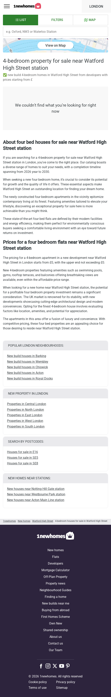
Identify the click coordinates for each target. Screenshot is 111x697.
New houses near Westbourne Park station (36, 494)
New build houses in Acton (25, 373)
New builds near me (55, 603)
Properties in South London (26, 426)
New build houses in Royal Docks (30, 378)
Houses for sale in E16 (22, 452)
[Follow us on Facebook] (42, 665)
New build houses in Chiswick (27, 367)
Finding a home (55, 597)
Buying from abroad (55, 610)
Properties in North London (25, 409)
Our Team (55, 650)
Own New (55, 623)
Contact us (55, 643)
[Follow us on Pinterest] (69, 666)
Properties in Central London (26, 404)
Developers (55, 563)
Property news (55, 583)
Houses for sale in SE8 (22, 463)
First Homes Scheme (55, 617)
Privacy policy (65, 682)
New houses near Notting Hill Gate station (35, 489)
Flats (55, 557)
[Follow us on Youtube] (62, 666)
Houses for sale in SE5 (22, 458)
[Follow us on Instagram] (49, 666)
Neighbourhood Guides (55, 590)
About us (55, 637)
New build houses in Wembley (27, 361)
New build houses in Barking (26, 356)
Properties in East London (24, 415)
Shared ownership (55, 630)
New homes (55, 550)
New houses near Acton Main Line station (35, 500)
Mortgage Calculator (55, 570)
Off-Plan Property (55, 577)
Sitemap (62, 688)
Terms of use (38, 688)
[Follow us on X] (55, 666)
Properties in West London (25, 421)
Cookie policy (38, 682)
